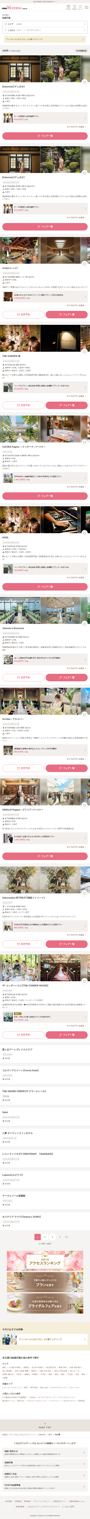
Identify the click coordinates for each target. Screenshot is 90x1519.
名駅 (4, 1367)
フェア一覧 (45, 136)
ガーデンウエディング (46, 1397)
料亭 (26, 1388)
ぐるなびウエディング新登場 (73, 1401)
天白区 (19, 1374)
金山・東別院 (7, 1371)
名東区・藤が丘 (7, 1374)
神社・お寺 (44, 1388)
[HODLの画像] (45, 519)
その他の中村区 (15, 1367)
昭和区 (35, 1374)
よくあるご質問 (68, 1507)
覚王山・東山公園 (60, 1371)
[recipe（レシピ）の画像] (45, 250)
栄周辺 (26, 1367)
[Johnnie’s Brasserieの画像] (45, 610)
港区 (56, 1374)
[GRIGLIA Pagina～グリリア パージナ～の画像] (45, 791)
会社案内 (8, 1501)
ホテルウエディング (58, 1388)
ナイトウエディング (66, 1397)
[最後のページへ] (66, 1237)
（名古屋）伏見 (51, 1367)
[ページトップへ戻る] (45, 1425)
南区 (63, 1374)
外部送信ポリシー (60, 1501)
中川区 (43, 1374)
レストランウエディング (11, 1388)
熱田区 (33, 1371)
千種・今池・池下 (45, 1371)
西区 (83, 1374)
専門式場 (33, 1388)
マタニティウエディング (36, 1401)
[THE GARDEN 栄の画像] (45, 338)
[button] (45, 1453)
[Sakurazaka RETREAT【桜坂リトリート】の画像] (45, 879)
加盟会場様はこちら (77, 1501)
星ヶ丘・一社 (75, 1371)
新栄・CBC (63, 1367)
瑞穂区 (27, 1374)
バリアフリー (54, 1401)
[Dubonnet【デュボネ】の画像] (45, 68)
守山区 (70, 1374)
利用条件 (27, 1501)
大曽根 (4, 1378)
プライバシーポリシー (42, 1501)
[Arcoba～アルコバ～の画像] (45, 701)
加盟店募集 (20, 1507)
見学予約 (23, 314)
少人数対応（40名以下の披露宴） (14, 1397)
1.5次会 (32, 1397)
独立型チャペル (8, 1401)
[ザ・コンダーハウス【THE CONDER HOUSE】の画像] (45, 967)
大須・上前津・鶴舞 (21, 1371)
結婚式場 (41, 1435)
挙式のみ (20, 1401)
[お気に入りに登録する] (84, 82)
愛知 (50, 1435)
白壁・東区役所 (75, 1367)
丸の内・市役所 (37, 1367)
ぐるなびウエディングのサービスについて (43, 1507)
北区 (77, 1374)
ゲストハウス (74, 1388)
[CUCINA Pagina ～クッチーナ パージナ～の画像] (45, 429)
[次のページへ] (60, 1237)
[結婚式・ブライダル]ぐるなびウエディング (18, 1435)
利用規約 (18, 1501)
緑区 (50, 1374)
